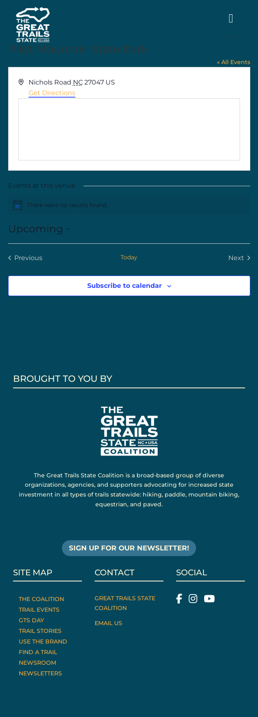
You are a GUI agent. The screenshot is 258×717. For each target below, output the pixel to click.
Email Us (108, 623)
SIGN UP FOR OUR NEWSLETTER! (129, 548)
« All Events (233, 62)
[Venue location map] (129, 129)
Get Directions (52, 93)
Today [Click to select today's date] (129, 257)
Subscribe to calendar (124, 285)
